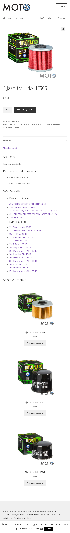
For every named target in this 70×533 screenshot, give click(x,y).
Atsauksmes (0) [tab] (10, 148)
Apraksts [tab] (7, 140)
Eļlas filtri (42, 18)
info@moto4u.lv (19, 514)
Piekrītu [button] (48, 529)
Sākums (9, 18)
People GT (57, 124)
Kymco (49, 124)
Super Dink (7, 127)
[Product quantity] (7, 110)
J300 (29, 124)
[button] (63, 29)
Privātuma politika (22, 518)
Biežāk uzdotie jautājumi (38, 514)
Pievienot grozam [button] (35, 343)
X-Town (16, 127)
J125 (25, 124)
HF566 (19, 124)
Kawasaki (42, 124)
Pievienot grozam (25, 109)
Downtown (12, 124)
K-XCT (34, 124)
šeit (41, 528)
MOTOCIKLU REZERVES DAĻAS (25, 18)
